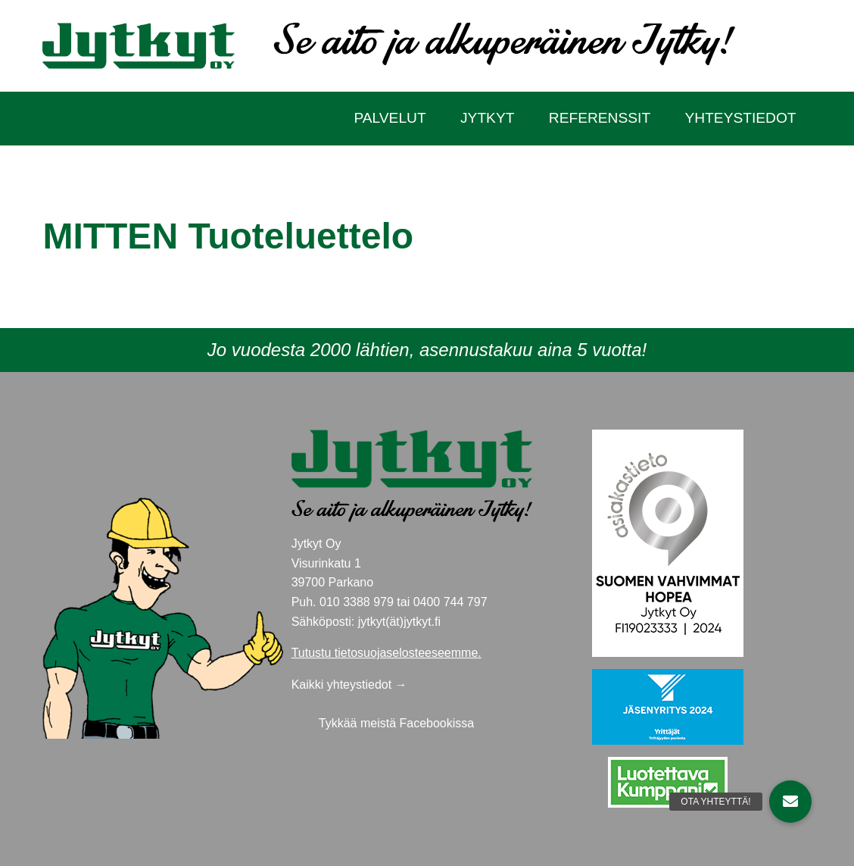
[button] (790, 801)
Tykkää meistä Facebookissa (396, 723)
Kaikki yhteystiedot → (349, 684)
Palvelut (389, 118)
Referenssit (599, 118)
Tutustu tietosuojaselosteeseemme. (386, 652)
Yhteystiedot (740, 118)
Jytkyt (487, 118)
